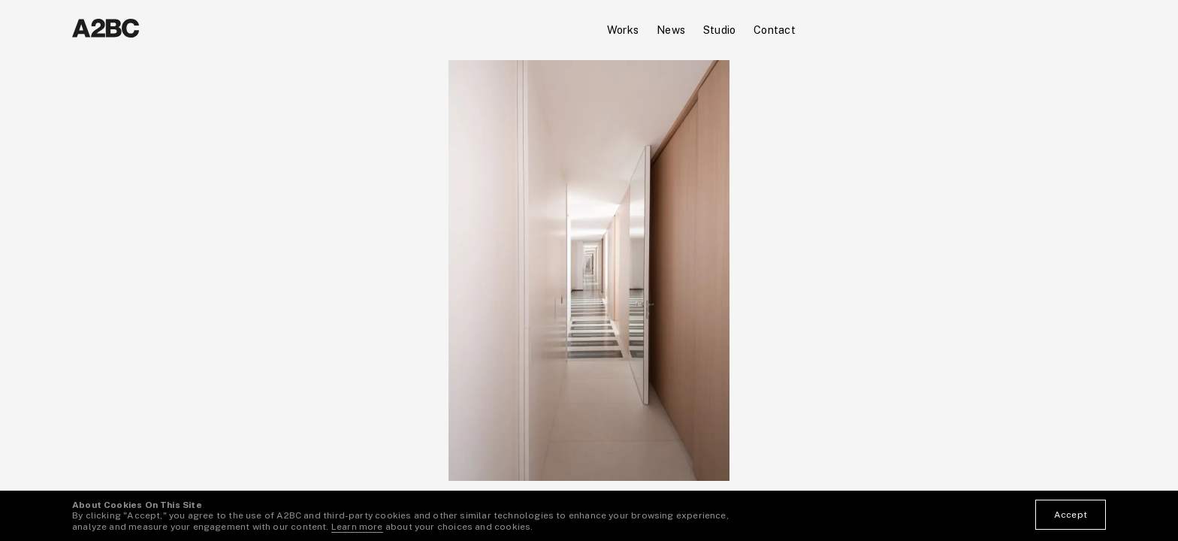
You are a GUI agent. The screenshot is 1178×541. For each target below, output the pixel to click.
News (671, 29)
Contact (775, 29)
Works (623, 29)
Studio (719, 29)
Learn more (357, 526)
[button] (294, 270)
